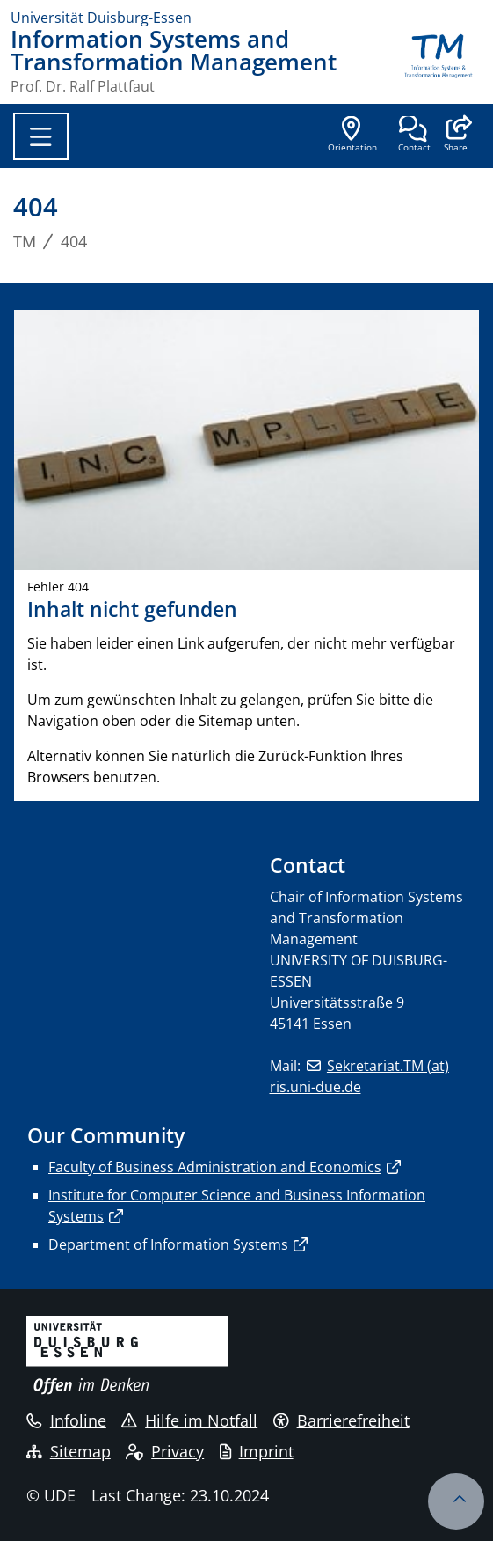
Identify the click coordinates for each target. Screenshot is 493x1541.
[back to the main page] (438, 60)
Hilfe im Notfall (189, 1420)
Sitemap (68, 1451)
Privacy (165, 1451)
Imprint (257, 1451)
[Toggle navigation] (41, 136)
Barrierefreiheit (341, 1420)
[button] (455, 135)
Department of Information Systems (168, 1244)
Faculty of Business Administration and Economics (214, 1167)
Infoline (66, 1420)
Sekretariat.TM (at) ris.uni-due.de (359, 1076)
